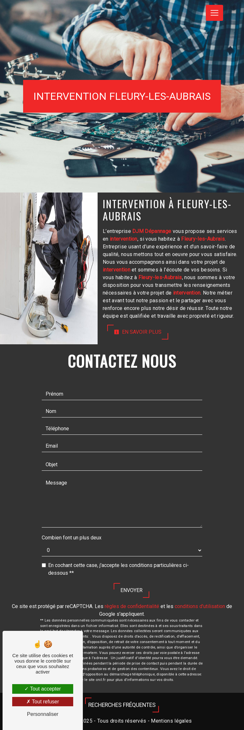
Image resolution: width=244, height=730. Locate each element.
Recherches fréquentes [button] (122, 705)
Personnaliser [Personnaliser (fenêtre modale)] (42, 714)
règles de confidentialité (132, 606)
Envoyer (131, 590)
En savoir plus (137, 332)
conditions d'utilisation (200, 606)
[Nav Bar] (214, 13)
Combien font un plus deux (71, 538)
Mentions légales (171, 721)
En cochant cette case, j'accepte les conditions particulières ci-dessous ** (118, 569)
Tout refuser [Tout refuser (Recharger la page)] (42, 701)
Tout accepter (42, 688)
